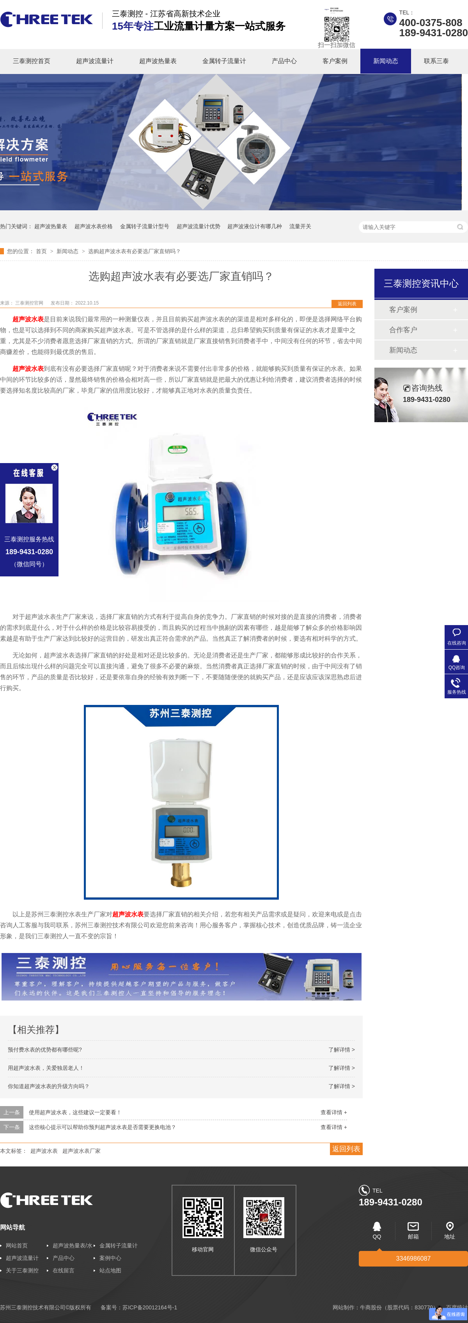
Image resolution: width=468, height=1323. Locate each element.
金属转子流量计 (224, 61)
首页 (42, 251)
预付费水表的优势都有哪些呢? (45, 1049)
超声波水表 (44, 1151)
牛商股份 (371, 1307)
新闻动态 (385, 61)
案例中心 (110, 1258)
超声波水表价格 (93, 226)
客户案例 (335, 61)
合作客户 (403, 330)
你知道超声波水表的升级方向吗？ (49, 1086)
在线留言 (63, 1270)
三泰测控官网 (29, 303)
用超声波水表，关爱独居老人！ (46, 1068)
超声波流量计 (94, 61)
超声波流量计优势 (198, 226)
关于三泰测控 (22, 1270)
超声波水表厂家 (81, 1151)
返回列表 (347, 304)
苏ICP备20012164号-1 (149, 1307)
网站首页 (17, 1245)
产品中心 (284, 61)
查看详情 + (334, 1112)
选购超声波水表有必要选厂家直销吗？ (134, 251)
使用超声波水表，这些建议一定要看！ (75, 1112)
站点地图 (110, 1270)
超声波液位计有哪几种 (254, 226)
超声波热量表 (158, 61)
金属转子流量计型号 (144, 226)
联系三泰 (436, 61)
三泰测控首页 (31, 61)
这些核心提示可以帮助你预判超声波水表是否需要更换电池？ (102, 1127)
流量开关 (300, 226)
